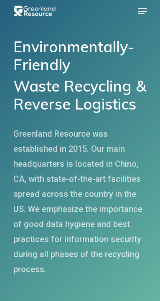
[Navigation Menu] (142, 11)
